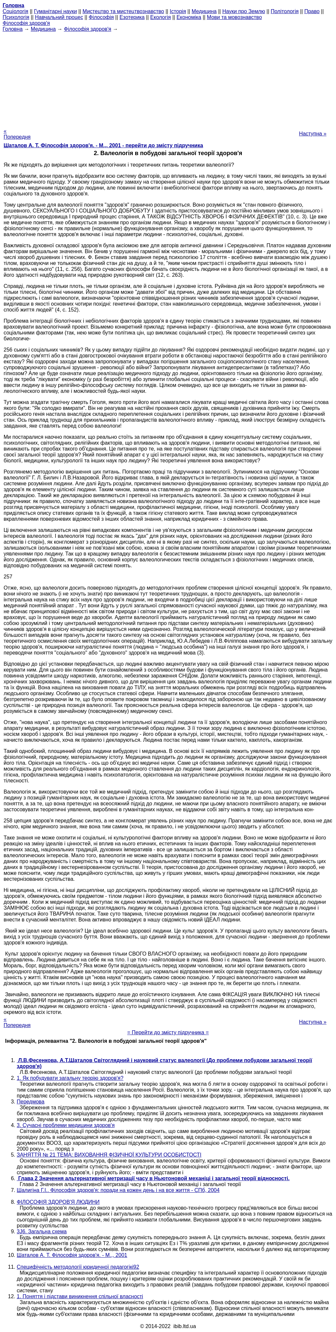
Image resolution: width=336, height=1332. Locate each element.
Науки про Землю (243, 11)
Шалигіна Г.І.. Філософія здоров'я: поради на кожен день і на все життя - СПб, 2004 (118, 1190)
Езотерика (132, 17)
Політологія (285, 11)
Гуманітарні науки (55, 11)
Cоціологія (15, 11)
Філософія (101, 17)
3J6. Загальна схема (42, 1231)
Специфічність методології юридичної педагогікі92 (78, 1267)
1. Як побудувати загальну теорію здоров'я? (70, 1078)
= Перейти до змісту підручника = (168, 1032)
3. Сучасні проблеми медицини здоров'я (66, 1125)
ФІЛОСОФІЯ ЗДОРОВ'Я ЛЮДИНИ (58, 1202)
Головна (13, 29)
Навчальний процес (59, 17)
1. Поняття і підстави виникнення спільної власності (80, 1296)
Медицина (204, 11)
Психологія (16, 17)
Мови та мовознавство (234, 17)
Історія (178, 11)
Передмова (30, 1101)
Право (312, 11)
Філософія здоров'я (26, 23)
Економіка (189, 17)
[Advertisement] (168, 78)
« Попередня (17, 134)
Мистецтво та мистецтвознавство (123, 11)
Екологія (160, 17)
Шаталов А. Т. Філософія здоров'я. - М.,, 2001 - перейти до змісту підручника (103, 145)
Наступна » (312, 133)
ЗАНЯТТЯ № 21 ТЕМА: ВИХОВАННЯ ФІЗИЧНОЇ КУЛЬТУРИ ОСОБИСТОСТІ (109, 1155)
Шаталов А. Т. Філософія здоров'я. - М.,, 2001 (72, 1255)
